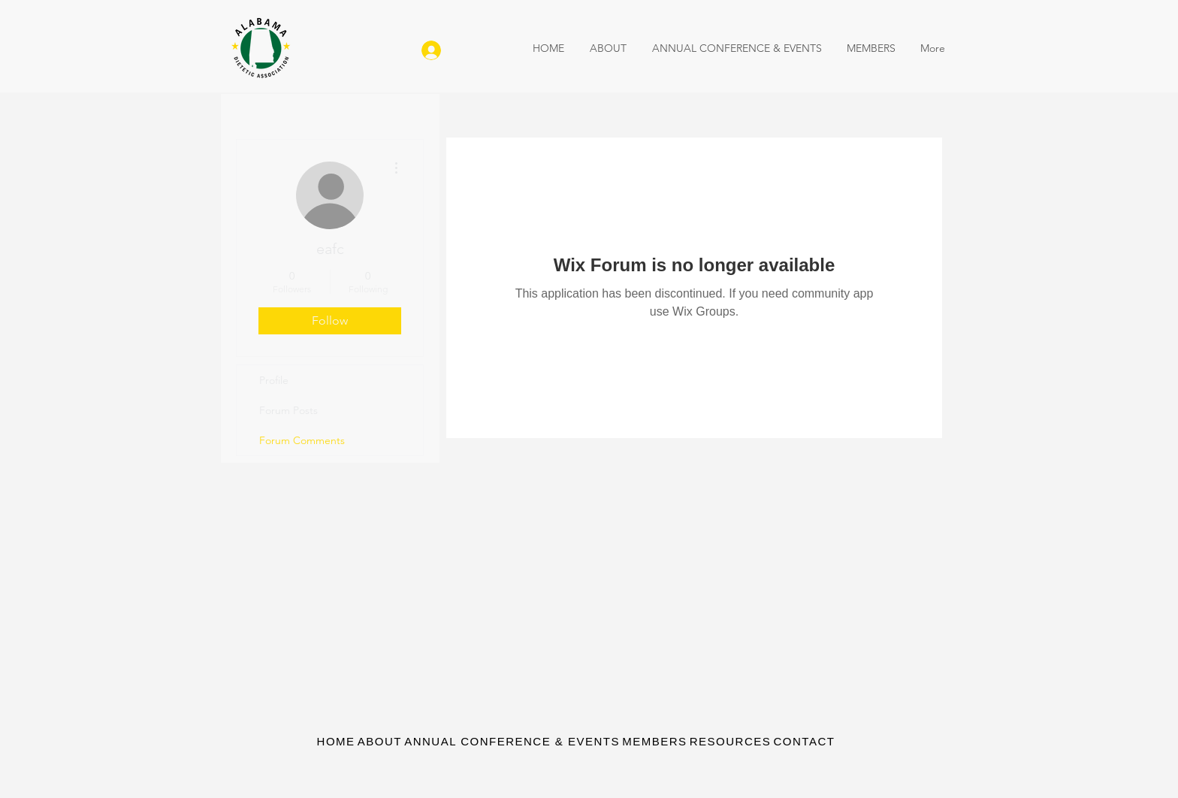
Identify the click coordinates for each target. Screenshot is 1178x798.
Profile (273, 380)
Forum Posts (288, 410)
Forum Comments (302, 440)
